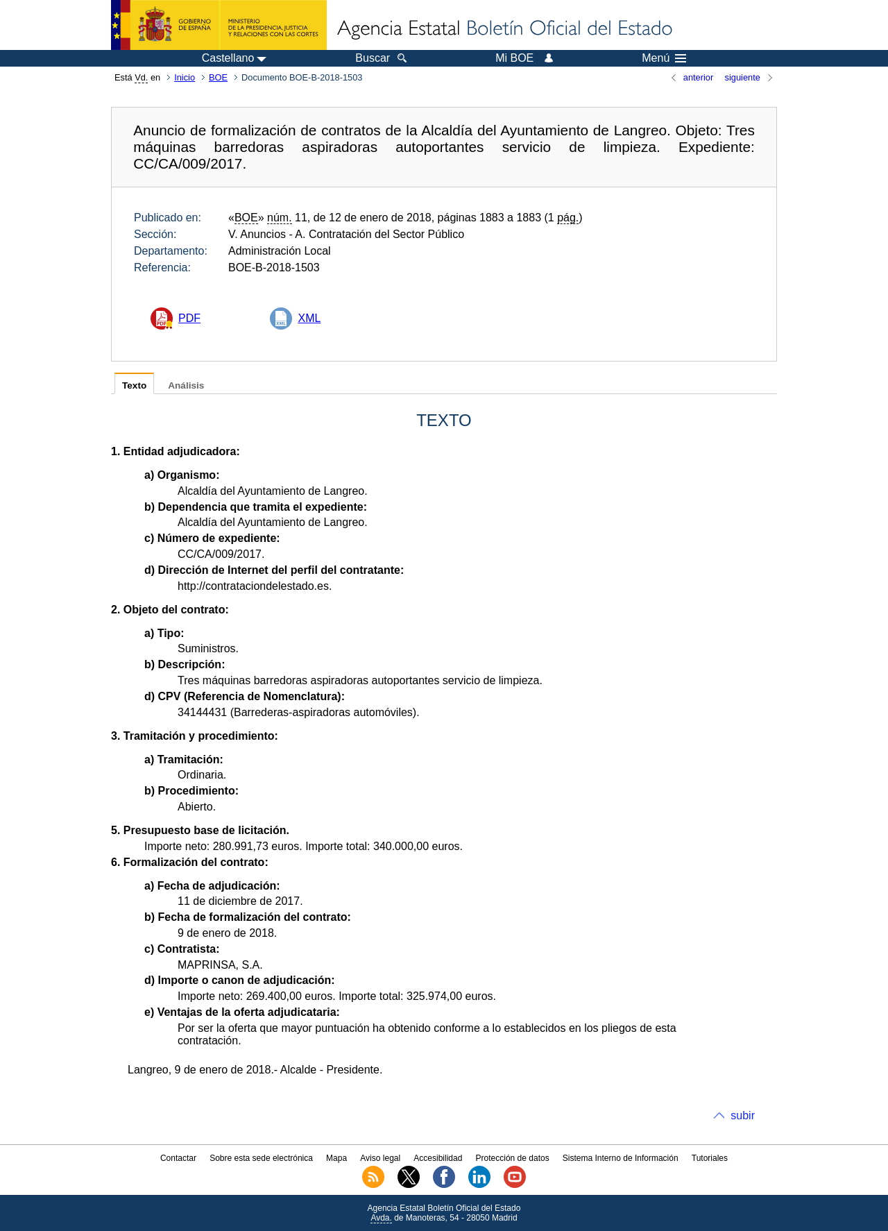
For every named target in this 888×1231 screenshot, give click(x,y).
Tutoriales (710, 1158)
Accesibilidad (437, 1158)
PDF (189, 318)
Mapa (336, 1158)
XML (309, 318)
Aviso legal (380, 1158)
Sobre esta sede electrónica (261, 1158)
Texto (134, 385)
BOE (218, 77)
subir (743, 1115)
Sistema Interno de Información (620, 1158)
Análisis (186, 385)
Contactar (178, 1158)
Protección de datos (512, 1158)
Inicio (184, 77)
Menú (664, 58)
